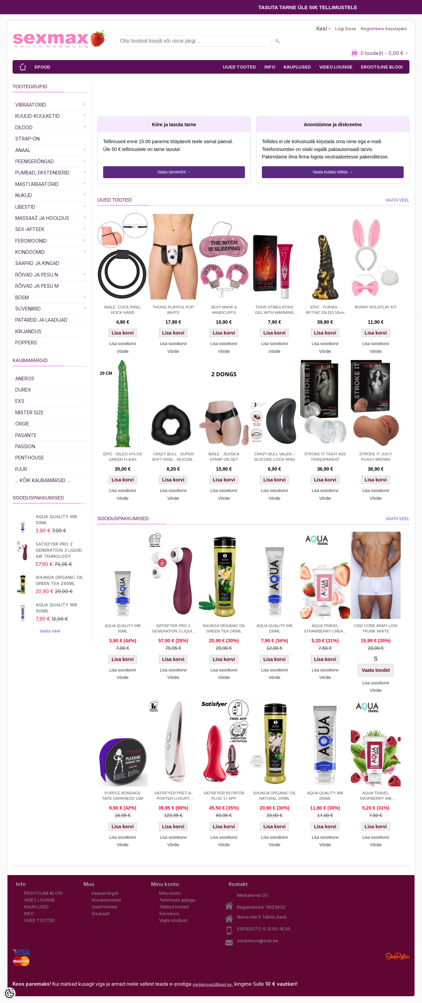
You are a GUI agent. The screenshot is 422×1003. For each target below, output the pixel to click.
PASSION (25, 446)
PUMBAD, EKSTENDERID (42, 172)
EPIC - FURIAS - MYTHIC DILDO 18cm (325, 310)
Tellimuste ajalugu (177, 900)
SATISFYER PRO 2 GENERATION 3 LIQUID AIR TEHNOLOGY (59, 550)
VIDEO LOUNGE (335, 67)
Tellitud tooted (174, 906)
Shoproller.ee (397, 956)
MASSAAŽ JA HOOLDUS (42, 218)
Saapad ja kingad (37, 263)
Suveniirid (28, 308)
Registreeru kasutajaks (384, 28)
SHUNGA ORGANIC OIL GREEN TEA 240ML (59, 580)
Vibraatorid (30, 105)
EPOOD (42, 67)
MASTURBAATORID (37, 184)
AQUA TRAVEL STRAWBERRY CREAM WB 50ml (325, 629)
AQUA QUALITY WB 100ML (56, 607)
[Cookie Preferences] (9, 993)
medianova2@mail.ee (212, 984)
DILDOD (24, 127)
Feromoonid (31, 241)
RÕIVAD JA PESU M (37, 286)
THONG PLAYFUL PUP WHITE (173, 310)
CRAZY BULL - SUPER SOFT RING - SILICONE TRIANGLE (173, 457)
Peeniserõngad (34, 161)
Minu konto (170, 893)
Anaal (22, 150)
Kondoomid (30, 252)
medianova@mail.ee (257, 940)
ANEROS (24, 378)
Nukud (23, 195)
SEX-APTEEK (29, 229)
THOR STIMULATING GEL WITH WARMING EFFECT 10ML (274, 310)
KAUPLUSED (297, 67)
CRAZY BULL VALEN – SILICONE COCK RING (274, 456)
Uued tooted (104, 906)
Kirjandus (28, 331)
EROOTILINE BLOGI (382, 67)
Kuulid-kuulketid (37, 116)
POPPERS (26, 342)
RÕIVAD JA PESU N (36, 275)
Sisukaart (101, 913)
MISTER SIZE (29, 412)
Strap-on (27, 138)
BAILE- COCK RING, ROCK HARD (122, 310)
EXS (19, 401)
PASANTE (26, 435)
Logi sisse (345, 28)
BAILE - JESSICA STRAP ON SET (224, 456)
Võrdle (123, 351)
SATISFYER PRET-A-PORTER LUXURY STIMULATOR (173, 796)
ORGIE (22, 424)
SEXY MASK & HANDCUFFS (224, 310)
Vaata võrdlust (173, 920)
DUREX (23, 390)
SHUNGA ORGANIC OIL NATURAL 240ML (274, 795)
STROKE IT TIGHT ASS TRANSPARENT (325, 456)
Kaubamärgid (105, 893)
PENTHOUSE (29, 457)
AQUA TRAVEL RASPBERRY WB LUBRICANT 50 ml (375, 796)
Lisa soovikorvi (122, 343)
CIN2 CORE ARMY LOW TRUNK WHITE (376, 628)
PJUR (21, 469)
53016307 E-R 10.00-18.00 (263, 928)
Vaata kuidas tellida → (333, 172)
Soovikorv (169, 913)
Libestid (25, 207)
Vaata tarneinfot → (174, 172)
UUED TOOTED (239, 67)
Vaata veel (50, 630)
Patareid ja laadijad (41, 320)
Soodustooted (106, 900)
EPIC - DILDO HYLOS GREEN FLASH (122, 456)
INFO (269, 67)
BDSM (22, 297)
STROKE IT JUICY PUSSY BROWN (375, 456)
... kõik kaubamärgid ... (42, 480)
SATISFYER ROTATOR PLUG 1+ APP (224, 795)
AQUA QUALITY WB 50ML (56, 519)
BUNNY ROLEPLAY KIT (376, 307)
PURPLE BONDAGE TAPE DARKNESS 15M (122, 795)
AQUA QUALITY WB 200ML (325, 795)
